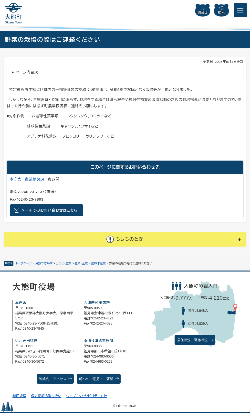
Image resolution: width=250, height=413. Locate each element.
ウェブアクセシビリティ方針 (86, 396)
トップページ (24, 263)
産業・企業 (81, 263)
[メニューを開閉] (240, 10)
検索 (221, 12)
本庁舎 (15, 179)
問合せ (203, 12)
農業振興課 (34, 179)
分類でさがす (43, 263)
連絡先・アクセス (52, 379)
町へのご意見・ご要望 (96, 379)
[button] (125, 239)
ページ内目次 (27, 72)
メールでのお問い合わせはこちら (49, 210)
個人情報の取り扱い (46, 396)
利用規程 (19, 396)
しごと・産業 (63, 263)
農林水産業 (98, 263)
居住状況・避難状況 (192, 340)
